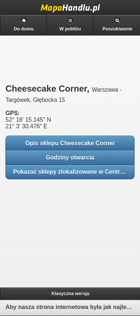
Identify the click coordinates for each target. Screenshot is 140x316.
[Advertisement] (58, 231)
